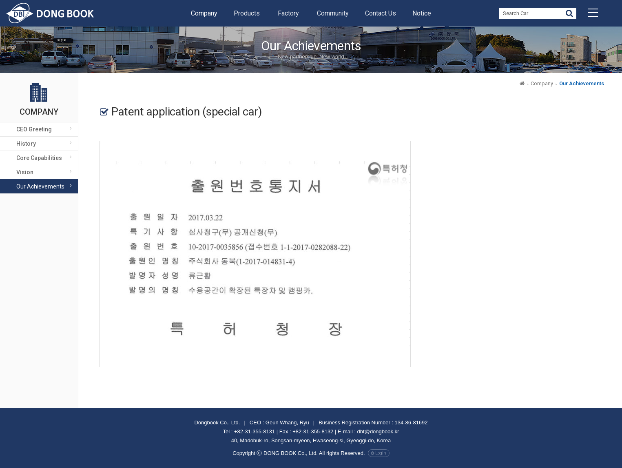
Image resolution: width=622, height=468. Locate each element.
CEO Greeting (34, 129)
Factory (288, 13)
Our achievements (40, 186)
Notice (421, 13)
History (26, 143)
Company (204, 13)
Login (380, 453)
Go (569, 14)
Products (247, 13)
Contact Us (380, 13)
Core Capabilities (39, 158)
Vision (24, 172)
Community (333, 13)
